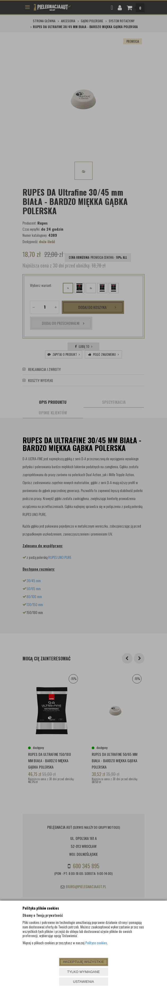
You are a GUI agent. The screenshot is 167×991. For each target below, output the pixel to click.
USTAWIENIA (83, 982)
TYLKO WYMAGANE (83, 972)
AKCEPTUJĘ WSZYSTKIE (83, 962)
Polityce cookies (96, 942)
